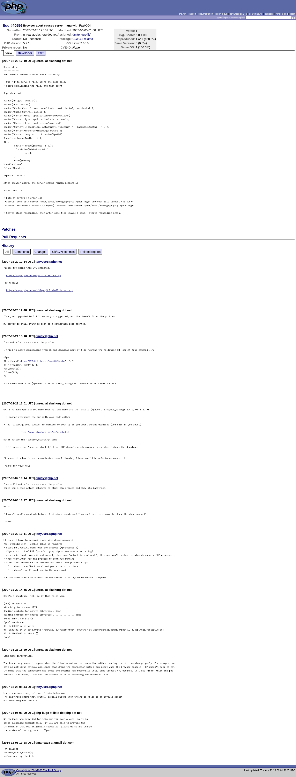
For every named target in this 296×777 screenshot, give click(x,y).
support (192, 14)
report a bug (221, 14)
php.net (182, 14)
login (292, 14)
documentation (205, 14)
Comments (21, 251)
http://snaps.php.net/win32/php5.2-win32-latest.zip (39, 290)
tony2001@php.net (49, 261)
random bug (282, 14)
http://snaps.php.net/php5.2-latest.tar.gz (33, 275)
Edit (40, 53)
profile (86, 34)
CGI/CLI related (83, 39)
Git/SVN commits (63, 251)
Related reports (90, 251)
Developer (25, 53)
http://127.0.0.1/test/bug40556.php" (43, 361)
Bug (6, 25)
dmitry (77, 34)
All (7, 251)
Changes (40, 251)
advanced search (238, 14)
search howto (255, 14)
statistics (269, 14)
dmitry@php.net (47, 336)
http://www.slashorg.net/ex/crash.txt (45, 432)
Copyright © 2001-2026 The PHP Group (38, 770)
